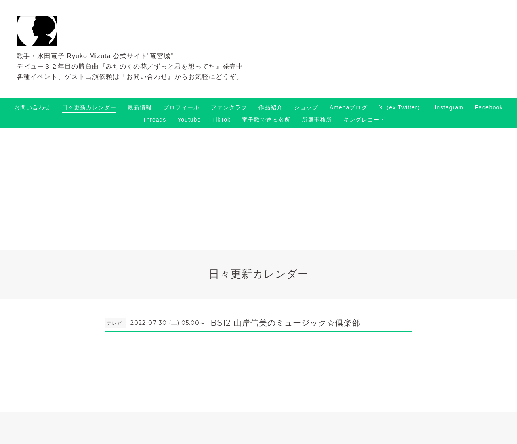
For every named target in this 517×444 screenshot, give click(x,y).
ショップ (306, 107)
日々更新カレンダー (89, 107)
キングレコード (364, 119)
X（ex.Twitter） (401, 107)
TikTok (221, 119)
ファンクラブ (229, 107)
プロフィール (181, 107)
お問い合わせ (32, 107)
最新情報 (140, 107)
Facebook (489, 107)
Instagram (449, 107)
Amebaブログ (349, 107)
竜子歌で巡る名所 (266, 119)
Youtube (189, 119)
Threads (154, 119)
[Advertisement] (258, 189)
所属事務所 (317, 119)
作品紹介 (270, 107)
